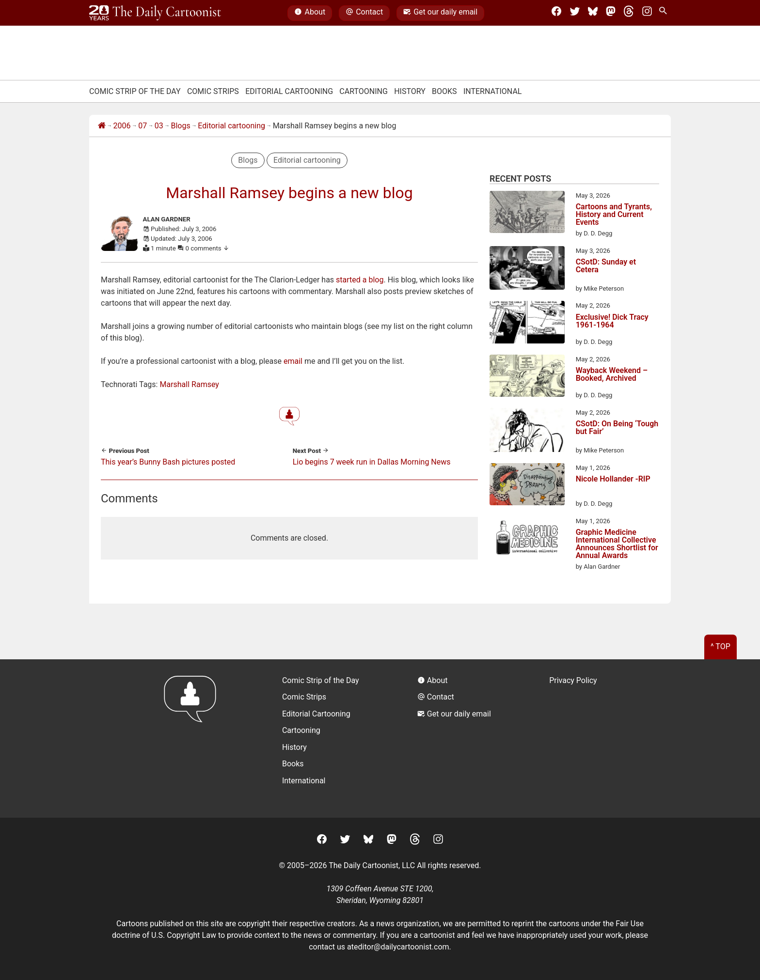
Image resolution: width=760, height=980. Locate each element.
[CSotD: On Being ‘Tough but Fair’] (527, 431)
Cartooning (363, 91)
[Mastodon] (611, 13)
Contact (364, 13)
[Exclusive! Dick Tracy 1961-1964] (527, 323)
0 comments (208, 248)
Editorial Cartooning (289, 91)
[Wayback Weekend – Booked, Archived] (527, 377)
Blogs (180, 125)
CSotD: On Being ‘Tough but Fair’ (617, 428)
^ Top (720, 646)
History (410, 91)
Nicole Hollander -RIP (613, 479)
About (309, 13)
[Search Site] (665, 13)
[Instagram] (647, 13)
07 (142, 125)
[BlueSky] (593, 13)
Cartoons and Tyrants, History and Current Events (614, 214)
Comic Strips (213, 91)
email (293, 361)
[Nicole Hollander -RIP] (527, 486)
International (492, 91)
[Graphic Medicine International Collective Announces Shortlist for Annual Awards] (527, 539)
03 (159, 125)
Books (444, 91)
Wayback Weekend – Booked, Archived (612, 375)
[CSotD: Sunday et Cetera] (527, 270)
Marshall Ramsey (189, 384)
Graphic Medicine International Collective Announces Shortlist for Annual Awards (617, 544)
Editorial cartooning (231, 125)
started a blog (359, 279)
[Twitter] (575, 13)
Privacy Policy (573, 680)
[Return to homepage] (193, 738)
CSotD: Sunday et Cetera (606, 266)
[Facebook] (556, 13)
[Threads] (628, 13)
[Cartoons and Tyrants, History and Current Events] (527, 213)
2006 (122, 125)
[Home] (102, 126)
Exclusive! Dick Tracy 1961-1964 (612, 321)
